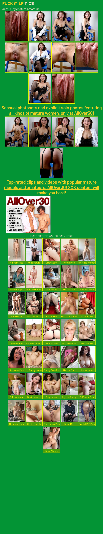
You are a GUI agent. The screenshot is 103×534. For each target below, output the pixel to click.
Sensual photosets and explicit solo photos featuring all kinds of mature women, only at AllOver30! (51, 110)
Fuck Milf (18, 3)
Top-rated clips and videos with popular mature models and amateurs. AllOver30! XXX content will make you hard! (51, 187)
